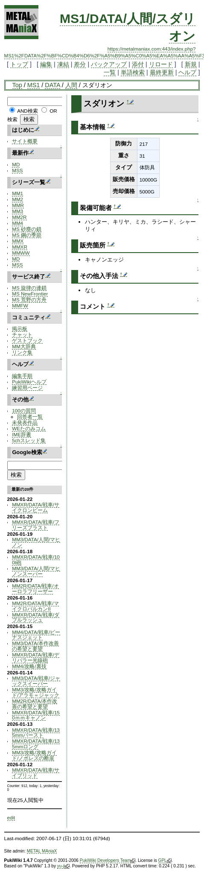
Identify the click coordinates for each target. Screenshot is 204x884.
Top (17, 85)
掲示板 (19, 328)
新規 (191, 64)
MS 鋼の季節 (26, 235)
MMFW (20, 305)
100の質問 (23, 410)
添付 (138, 64)
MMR (18, 205)
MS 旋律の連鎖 (29, 287)
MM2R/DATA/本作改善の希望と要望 (34, 703)
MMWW (20, 253)
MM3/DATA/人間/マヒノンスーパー (36, 571)
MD (16, 164)
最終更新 (162, 72)
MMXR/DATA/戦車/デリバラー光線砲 (35, 657)
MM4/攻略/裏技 (29, 666)
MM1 (17, 193)
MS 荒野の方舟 (29, 299)
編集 (46, 64)
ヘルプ (187, 72)
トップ (19, 64)
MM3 (17, 211)
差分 (80, 64)
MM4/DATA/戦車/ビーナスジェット (36, 634)
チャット (22, 334)
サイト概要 (25, 141)
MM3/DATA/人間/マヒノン (36, 542)
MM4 (17, 223)
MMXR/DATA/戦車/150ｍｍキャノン (36, 715)
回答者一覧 (30, 416)
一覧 (110, 72)
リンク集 (22, 352)
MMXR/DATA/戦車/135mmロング (36, 743)
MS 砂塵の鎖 (26, 229)
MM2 (17, 199)
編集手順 (22, 375)
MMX (17, 241)
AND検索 (27, 111)
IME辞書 (21, 434)
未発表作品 (25, 422)
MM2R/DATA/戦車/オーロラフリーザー (35, 588)
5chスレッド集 (29, 440)
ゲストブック (27, 340)
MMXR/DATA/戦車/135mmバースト (36, 732)
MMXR (19, 247)
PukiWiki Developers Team (108, 860)
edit (11, 817)
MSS (17, 170)
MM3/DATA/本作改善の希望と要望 (35, 645)
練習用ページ (27, 387)
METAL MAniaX (42, 851)
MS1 (33, 85)
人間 (71, 85)
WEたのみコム (29, 428)
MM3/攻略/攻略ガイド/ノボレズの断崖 (34, 755)
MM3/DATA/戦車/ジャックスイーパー (36, 680)
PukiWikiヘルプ (29, 381)
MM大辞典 (23, 346)
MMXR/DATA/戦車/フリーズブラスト (35, 524)
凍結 (63, 64)
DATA (52, 85)
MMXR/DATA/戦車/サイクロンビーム (35, 507)
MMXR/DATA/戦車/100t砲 (36, 559)
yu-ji (63, 866)
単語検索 (133, 72)
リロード (161, 64)
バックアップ (109, 64)
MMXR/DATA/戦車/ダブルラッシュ (35, 617)
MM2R (19, 217)
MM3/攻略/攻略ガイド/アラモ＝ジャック (35, 692)
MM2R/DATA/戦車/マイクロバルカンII (35, 605)
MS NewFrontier (30, 293)
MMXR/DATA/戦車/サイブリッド (35, 772)
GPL (165, 860)
